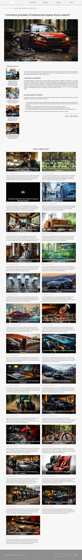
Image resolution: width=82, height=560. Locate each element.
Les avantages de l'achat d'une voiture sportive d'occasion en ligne (23, 321)
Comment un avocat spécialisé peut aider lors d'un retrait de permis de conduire (23, 260)
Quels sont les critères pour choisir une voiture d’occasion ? (23, 351)
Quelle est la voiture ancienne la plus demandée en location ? (59, 230)
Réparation (45, 2)
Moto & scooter (32, 2)
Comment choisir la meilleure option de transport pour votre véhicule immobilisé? (12, 83)
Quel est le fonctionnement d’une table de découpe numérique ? (23, 381)
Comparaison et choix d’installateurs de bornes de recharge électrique (23, 291)
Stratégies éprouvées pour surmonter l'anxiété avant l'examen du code (12, 137)
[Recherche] (10, 2)
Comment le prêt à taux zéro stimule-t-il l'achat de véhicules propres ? (23, 200)
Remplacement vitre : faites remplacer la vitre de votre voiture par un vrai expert (23, 442)
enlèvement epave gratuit (67, 87)
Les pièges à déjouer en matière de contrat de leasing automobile (59, 321)
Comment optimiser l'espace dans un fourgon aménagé (23, 230)
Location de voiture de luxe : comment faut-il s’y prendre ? (23, 472)
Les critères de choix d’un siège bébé (59, 471)
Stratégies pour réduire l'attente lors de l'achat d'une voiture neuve (59, 200)
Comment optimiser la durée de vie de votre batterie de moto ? (12, 119)
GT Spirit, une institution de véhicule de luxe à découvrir (59, 503)
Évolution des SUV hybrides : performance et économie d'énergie (59, 291)
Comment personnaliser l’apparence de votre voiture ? (58, 411)
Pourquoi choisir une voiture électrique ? (59, 380)
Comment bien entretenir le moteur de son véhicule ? (59, 350)
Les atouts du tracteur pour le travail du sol (23, 411)
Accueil (5, 8)
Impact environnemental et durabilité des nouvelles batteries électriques (59, 260)
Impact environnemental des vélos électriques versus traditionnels (59, 169)
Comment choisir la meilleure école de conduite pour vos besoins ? (12, 101)
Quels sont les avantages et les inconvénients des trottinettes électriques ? (23, 503)
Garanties (59, 2)
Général (71, 2)
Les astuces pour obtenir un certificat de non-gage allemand (23, 533)
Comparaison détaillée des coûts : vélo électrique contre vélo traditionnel (59, 442)
